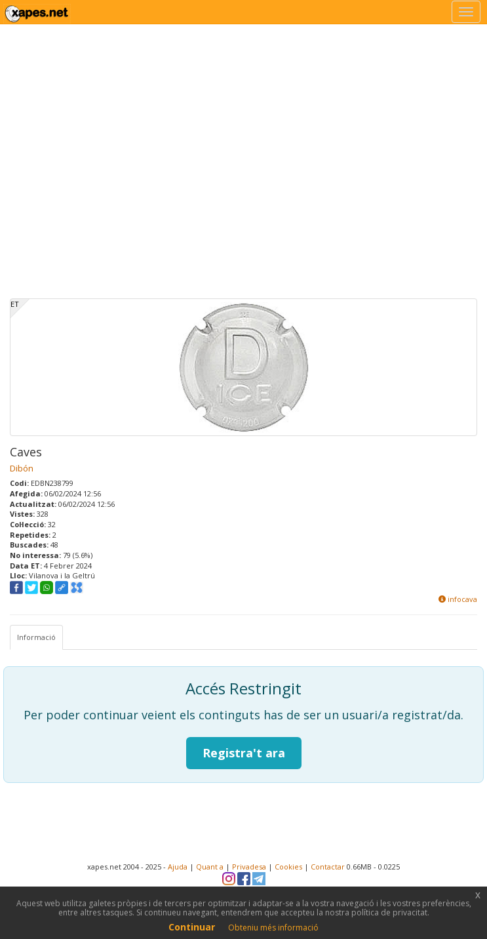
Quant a (210, 866)
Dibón (21, 468)
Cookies (288, 866)
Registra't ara (244, 753)
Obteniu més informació (273, 927)
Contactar (328, 866)
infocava (457, 599)
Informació (36, 637)
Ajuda (177, 866)
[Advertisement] (123, 175)
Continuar (191, 927)
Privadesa (249, 866)
